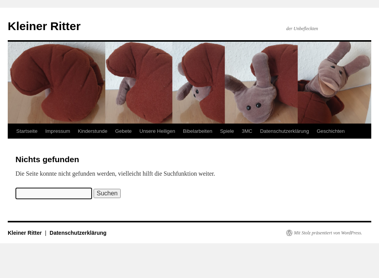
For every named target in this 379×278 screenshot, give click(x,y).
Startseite (27, 131)
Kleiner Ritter (44, 26)
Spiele (227, 131)
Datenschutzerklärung (284, 131)
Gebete (123, 131)
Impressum (57, 131)
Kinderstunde (93, 131)
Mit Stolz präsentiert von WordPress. (328, 233)
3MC (247, 131)
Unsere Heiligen (158, 131)
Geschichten (331, 131)
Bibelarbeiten (197, 131)
